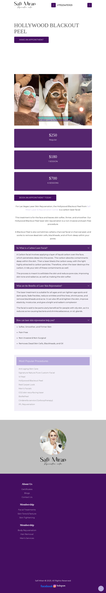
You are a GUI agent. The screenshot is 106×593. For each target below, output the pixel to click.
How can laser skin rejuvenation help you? (36, 320)
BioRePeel (24, 396)
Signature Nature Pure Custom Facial (37, 373)
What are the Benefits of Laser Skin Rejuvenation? (39, 286)
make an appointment (31, 40)
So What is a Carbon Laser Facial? (32, 248)
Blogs (27, 493)
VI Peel (22, 377)
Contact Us (27, 497)
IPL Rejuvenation (27, 404)
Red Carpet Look (27, 385)
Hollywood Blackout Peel (31, 381)
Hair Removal (27, 534)
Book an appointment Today (35, 197)
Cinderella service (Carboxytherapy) (36, 400)
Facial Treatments (27, 510)
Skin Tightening (27, 517)
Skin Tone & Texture (27, 514)
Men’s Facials (25, 388)
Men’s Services (27, 538)
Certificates (27, 489)
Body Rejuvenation (27, 530)
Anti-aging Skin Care (28, 369)
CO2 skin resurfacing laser (31, 392)
